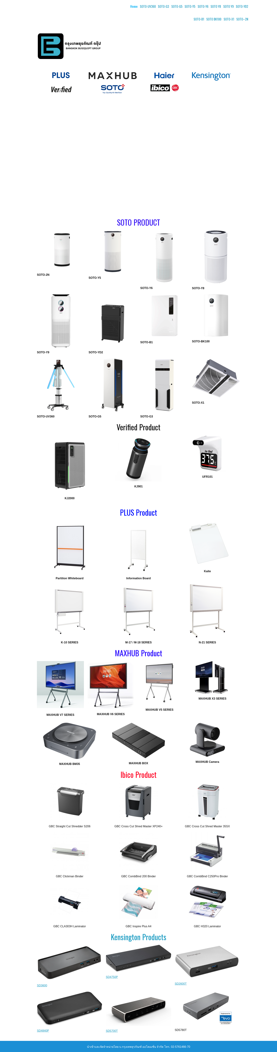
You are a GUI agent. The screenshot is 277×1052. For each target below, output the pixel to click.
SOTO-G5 (176, 6)
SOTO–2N (242, 19)
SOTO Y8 (216, 6)
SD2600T (181, 983)
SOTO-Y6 (203, 6)
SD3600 (42, 985)
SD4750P (112, 977)
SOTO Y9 (228, 6)
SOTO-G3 (163, 6)
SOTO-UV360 (148, 6)
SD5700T (112, 1030)
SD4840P (43, 1030)
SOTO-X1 (229, 19)
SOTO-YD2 (242, 6)
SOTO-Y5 (190, 6)
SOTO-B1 (199, 19)
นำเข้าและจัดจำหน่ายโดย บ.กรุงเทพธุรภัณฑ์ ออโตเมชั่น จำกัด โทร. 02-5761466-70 (138, 1046)
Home (134, 6)
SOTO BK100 (213, 19)
